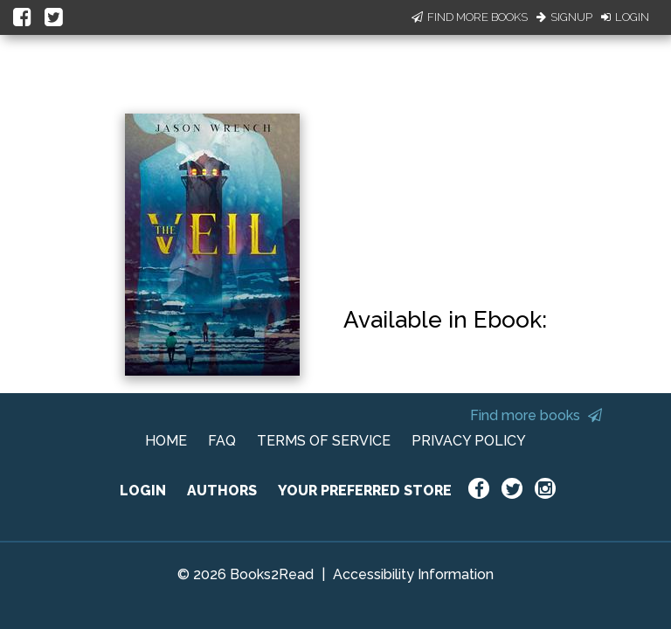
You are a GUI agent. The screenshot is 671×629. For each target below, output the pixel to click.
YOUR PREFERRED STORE (365, 490)
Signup (564, 17)
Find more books (536, 415)
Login (625, 17)
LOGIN (143, 490)
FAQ (222, 440)
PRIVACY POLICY (469, 440)
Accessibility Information (413, 574)
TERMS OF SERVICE (324, 440)
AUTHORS (222, 490)
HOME (166, 440)
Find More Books (470, 17)
